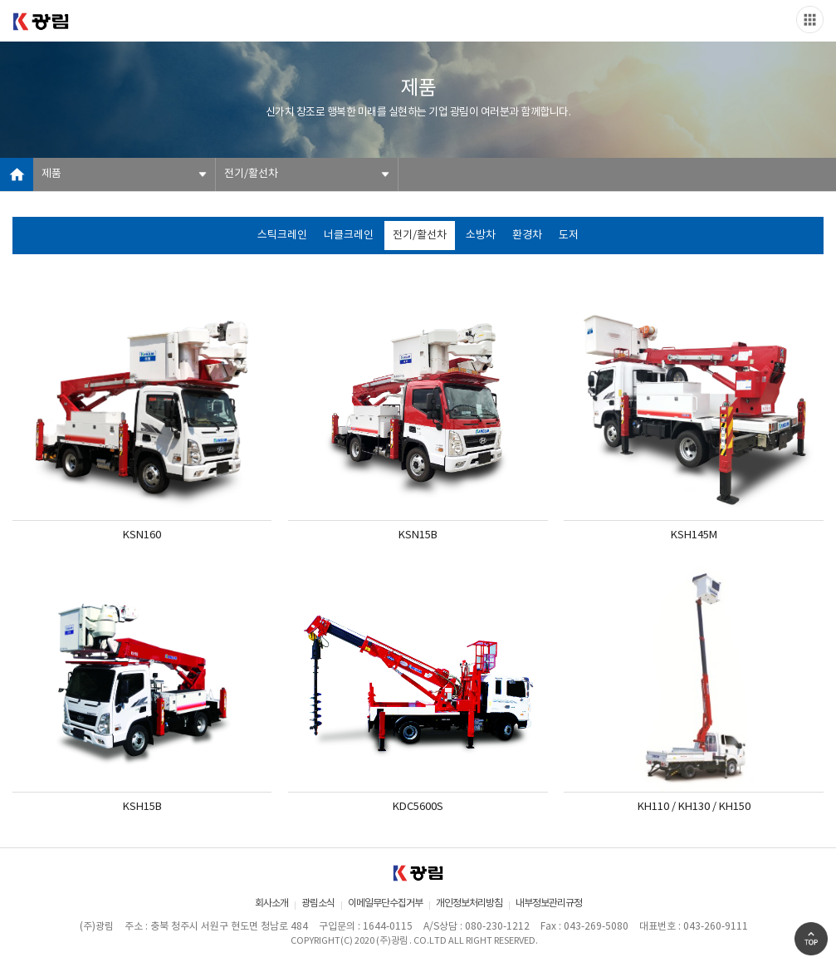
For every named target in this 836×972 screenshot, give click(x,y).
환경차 (527, 235)
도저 (569, 235)
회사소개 (271, 903)
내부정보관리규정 (549, 903)
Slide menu (810, 19)
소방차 (481, 235)
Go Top (811, 938)
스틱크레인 (282, 235)
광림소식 (318, 903)
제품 (51, 174)
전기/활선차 (251, 174)
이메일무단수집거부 (385, 903)
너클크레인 (349, 235)
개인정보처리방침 (469, 903)
